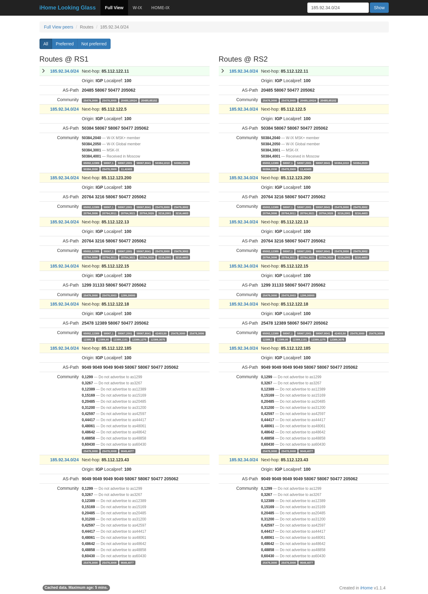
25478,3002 (181, 206)
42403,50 (161, 333)
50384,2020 (181, 162)
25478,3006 (197, 333)
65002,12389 (91, 162)
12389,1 (88, 339)
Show (379, 7)
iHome (366, 587)
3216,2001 (164, 213)
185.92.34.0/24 (64, 71)
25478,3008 (109, 450)
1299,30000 (128, 295)
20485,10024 (129, 100)
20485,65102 (149, 100)
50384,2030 (90, 168)
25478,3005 (109, 100)
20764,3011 (109, 213)
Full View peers (58, 27)
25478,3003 (109, 295)
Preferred (65, 43)
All (46, 43)
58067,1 (108, 162)
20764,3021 (128, 213)
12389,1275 (139, 339)
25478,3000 (90, 100)
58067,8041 (144, 162)
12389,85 (103, 339)
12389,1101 (120, 339)
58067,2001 (125, 162)
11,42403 (126, 168)
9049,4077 (127, 450)
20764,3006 (90, 213)
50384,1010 (162, 162)
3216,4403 (182, 213)
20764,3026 (146, 213)
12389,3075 (158, 339)
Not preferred (93, 43)
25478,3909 (109, 168)
